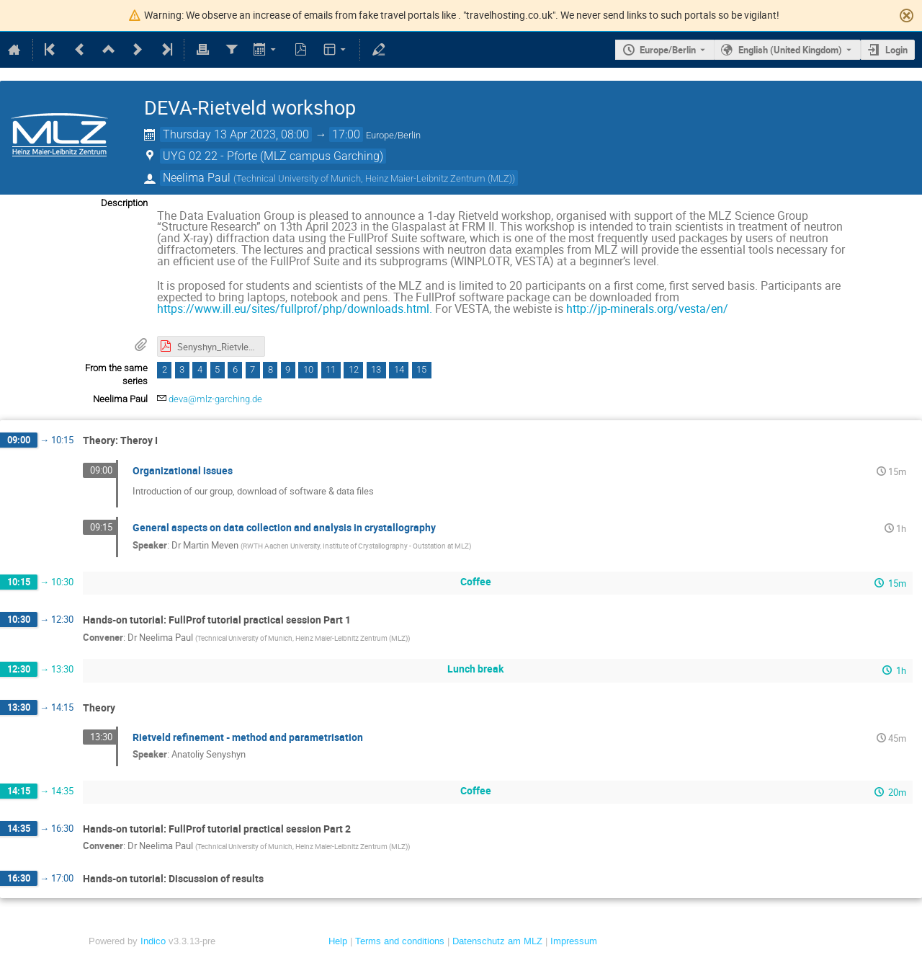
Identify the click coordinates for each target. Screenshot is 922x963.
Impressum (573, 941)
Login (896, 49)
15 (421, 369)
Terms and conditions (399, 941)
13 (376, 369)
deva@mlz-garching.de (215, 399)
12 (354, 369)
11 (331, 369)
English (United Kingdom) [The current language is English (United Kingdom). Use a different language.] (790, 49)
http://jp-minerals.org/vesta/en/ (647, 308)
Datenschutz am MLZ (497, 941)
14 (399, 369)
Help (337, 941)
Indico (153, 941)
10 (308, 369)
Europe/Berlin (668, 49)
